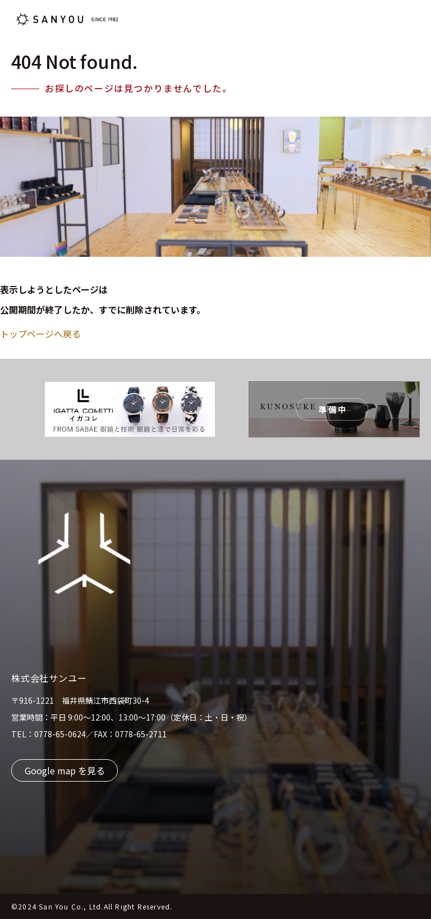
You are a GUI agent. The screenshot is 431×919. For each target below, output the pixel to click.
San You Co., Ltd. (71, 906)
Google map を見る (65, 770)
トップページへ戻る (40, 333)
